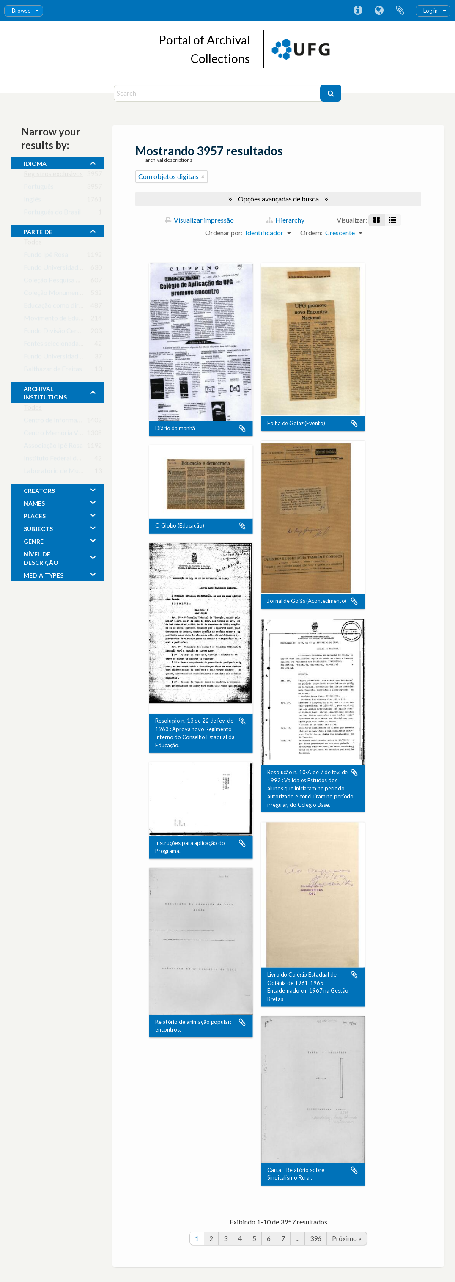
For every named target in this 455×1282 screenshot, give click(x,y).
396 (315, 1238)
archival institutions (45, 391)
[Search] (218, 93)
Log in (430, 10)
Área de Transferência (400, 10)
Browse (21, 10)
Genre (34, 540)
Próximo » (347, 1238)
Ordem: (311, 232)
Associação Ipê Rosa (53, 447)
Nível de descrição (41, 557)
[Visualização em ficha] (376, 220)
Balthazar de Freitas (53, 370)
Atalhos (357, 10)
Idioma (378, 10)
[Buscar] (330, 93)
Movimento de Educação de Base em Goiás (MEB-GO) (103, 320)
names (34, 502)
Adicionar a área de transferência (242, 429)
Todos (33, 243)
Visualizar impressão (199, 220)
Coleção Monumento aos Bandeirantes (80, 294)
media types (43, 574)
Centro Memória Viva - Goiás (66, 434)
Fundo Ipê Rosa (46, 256)
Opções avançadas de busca (278, 199)
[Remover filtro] (203, 176)
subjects (38, 528)
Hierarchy (285, 220)
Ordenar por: (224, 232)
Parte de (38, 231)
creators (39, 489)
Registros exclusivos (53, 175)
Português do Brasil (52, 213)
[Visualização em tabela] (392, 220)
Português (39, 188)
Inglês (32, 201)
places (35, 515)
